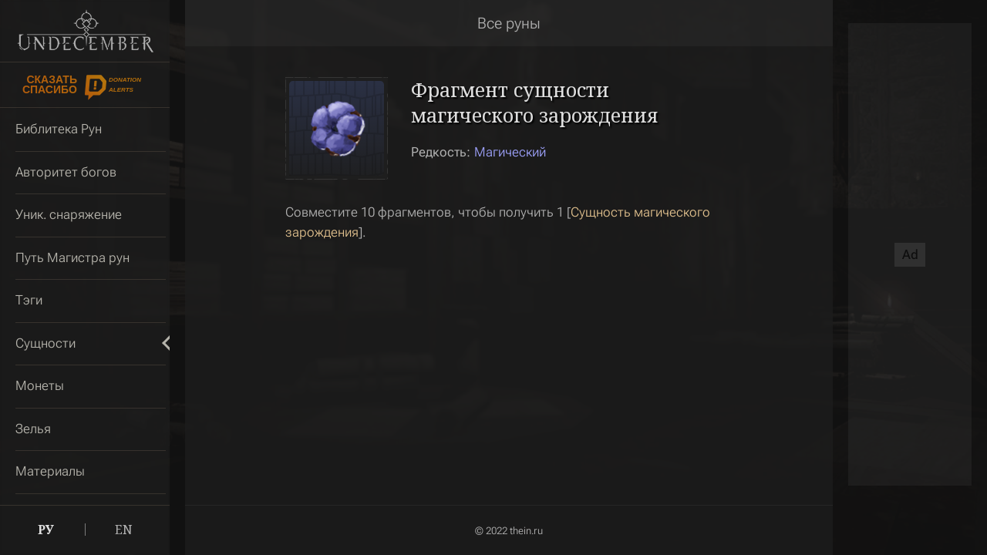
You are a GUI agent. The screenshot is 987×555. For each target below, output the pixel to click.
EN (124, 529)
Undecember (85, 30)
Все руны (509, 23)
